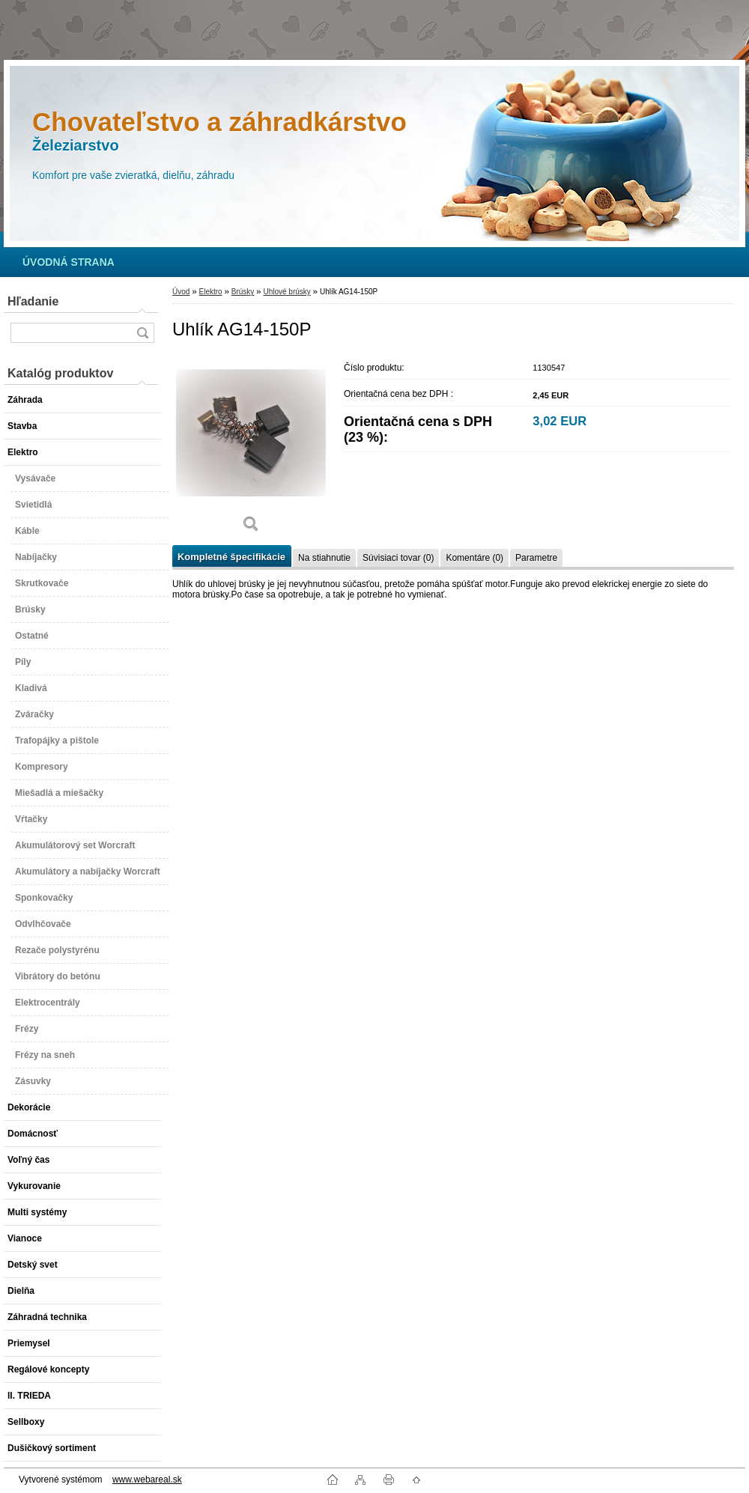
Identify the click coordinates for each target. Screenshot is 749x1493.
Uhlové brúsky (286, 292)
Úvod (180, 292)
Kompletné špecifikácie (231, 556)
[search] (142, 332)
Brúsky (243, 292)
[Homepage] (68, 262)
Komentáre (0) (474, 558)
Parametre (536, 558)
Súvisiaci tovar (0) (398, 558)
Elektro (210, 292)
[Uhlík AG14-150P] (251, 449)
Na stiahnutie (324, 558)
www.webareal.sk (147, 1479)
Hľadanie (32, 301)
